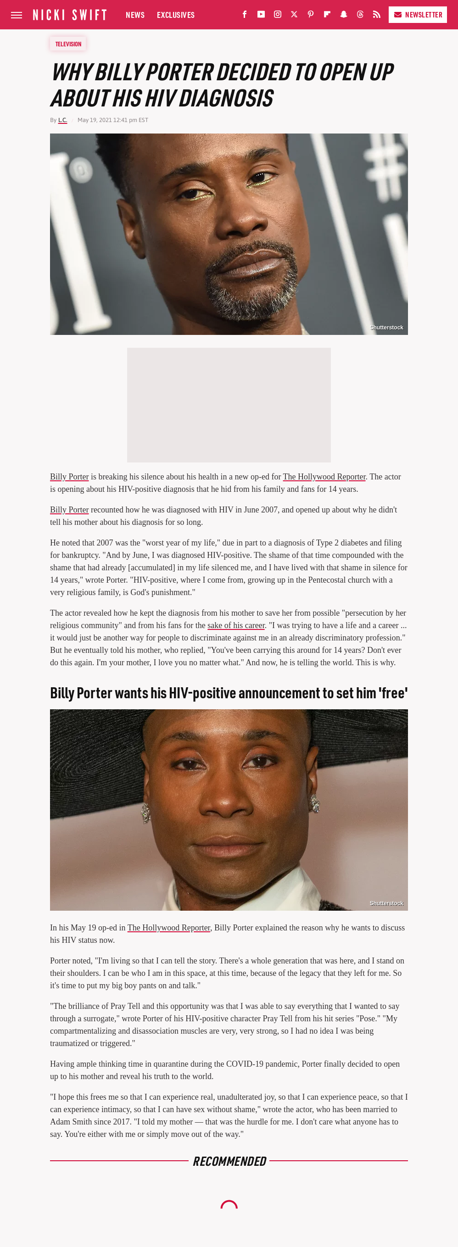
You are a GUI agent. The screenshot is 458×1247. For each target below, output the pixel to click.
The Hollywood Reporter (324, 476)
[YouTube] (261, 16)
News (135, 14)
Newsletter (417, 14)
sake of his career (235, 625)
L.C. (62, 120)
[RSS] (376, 16)
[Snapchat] (343, 16)
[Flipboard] (327, 16)
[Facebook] (244, 16)
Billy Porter (69, 476)
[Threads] (360, 16)
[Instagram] (277, 16)
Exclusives (176, 14)
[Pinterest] (310, 16)
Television (68, 43)
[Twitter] (294, 16)
